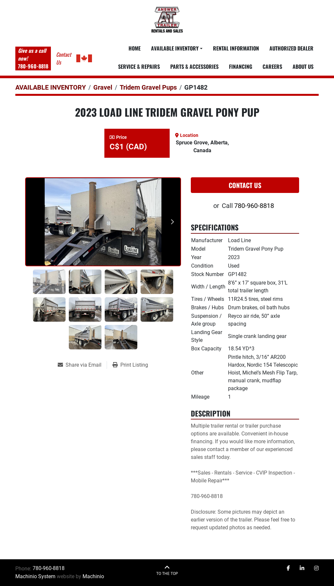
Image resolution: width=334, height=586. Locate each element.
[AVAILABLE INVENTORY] (50, 87)
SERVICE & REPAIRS (139, 66)
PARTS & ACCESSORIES (194, 66)
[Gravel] (102, 87)
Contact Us (245, 185)
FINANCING (240, 66)
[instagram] (316, 568)
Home (135, 48)
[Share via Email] (82, 365)
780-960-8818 (33, 66)
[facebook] (288, 568)
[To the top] (167, 570)
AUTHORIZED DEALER (291, 48)
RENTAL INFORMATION (236, 48)
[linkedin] (302, 568)
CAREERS (272, 66)
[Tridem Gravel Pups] (148, 87)
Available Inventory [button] (175, 48)
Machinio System (35, 576)
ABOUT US (303, 66)
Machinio (93, 576)
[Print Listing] (130, 365)
